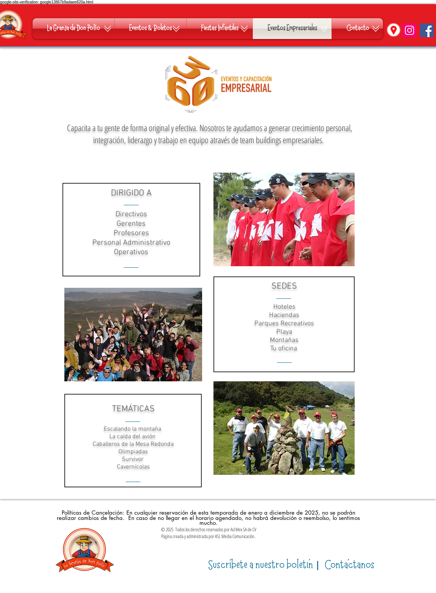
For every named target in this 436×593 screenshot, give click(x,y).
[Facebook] (427, 30)
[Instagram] (409, 30)
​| (264, 565)
